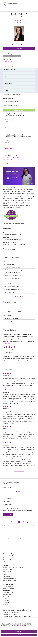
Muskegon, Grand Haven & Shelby (11, 555)
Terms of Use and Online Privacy (13, 618)
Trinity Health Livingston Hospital (11, 159)
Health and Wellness (8, 592)
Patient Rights (27, 616)
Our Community (29, 610)
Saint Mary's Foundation (9, 557)
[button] (34, 3)
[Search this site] (19, 526)
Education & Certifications (11, 80)
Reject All (19, 632)
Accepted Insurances (9, 87)
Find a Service (6, 501)
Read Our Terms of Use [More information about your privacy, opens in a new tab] (21, 626)
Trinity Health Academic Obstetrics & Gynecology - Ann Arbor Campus (17, 114)
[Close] (36, 620)
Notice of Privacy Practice (11, 614)
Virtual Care (6, 604)
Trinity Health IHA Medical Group (11, 548)
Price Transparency (8, 600)
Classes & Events (7, 590)
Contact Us (6, 540)
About (5, 76)
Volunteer (5, 561)
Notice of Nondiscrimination (12, 616)
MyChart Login (7, 596)
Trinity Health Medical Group (10, 550)
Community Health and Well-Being (12, 538)
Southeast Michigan (8, 559)
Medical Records (7, 594)
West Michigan (7, 571)
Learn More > (6, 343)
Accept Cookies (19, 635)
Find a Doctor (6, 496)
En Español (6, 602)
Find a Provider (8, 514)
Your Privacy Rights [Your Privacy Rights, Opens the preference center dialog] (19, 628)
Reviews (6, 90)
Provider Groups (8, 83)
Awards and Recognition (9, 536)
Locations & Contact (9, 73)
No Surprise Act (7, 546)
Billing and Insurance (8, 588)
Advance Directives (8, 586)
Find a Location (7, 498)
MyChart (19, 491)
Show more (19, 296)
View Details (19, 127)
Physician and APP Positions (10, 580)
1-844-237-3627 (7, 487)
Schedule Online (19, 48)
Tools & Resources (7, 504)
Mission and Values (8, 542)
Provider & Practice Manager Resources (13, 567)
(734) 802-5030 (7, 61)
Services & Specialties (9, 69)
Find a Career (6, 576)
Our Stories (15, 612)
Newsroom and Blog (8, 544)
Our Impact (7, 612)
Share (10, 66)
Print (5, 66)
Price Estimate (6, 598)
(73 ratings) (22, 22)
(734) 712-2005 (9, 148)
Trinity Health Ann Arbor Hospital (11, 157)
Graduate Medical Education (10, 578)
